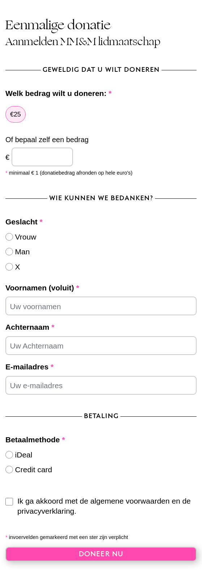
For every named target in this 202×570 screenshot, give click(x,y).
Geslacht (24, 222)
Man (22, 251)
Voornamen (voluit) (42, 288)
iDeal (24, 455)
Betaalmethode (35, 439)
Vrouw (25, 237)
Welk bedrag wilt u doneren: (58, 93)
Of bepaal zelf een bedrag (47, 140)
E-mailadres (29, 367)
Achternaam (29, 327)
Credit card (33, 469)
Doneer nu (101, 554)
